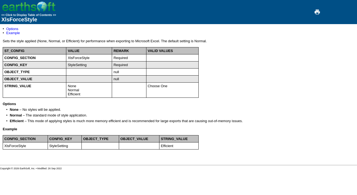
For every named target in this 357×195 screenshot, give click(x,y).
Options (12, 29)
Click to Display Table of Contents (28, 15)
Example (13, 33)
